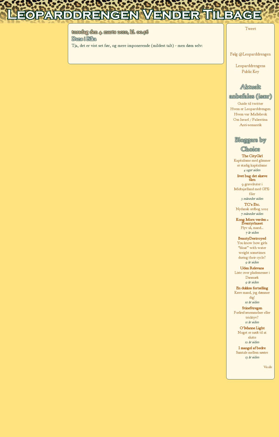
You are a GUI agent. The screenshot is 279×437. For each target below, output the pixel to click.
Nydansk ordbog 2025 (252, 208)
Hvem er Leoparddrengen (250, 108)
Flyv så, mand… (252, 227)
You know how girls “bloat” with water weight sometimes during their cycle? (252, 250)
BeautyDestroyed (252, 238)
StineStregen (252, 308)
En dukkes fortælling (252, 288)
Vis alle (268, 367)
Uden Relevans (252, 268)
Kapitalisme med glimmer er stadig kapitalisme (252, 163)
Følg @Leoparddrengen (250, 54)
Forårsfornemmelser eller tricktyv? (252, 315)
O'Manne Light (252, 328)
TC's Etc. (252, 204)
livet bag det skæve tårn (252, 177)
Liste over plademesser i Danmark (252, 275)
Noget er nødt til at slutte (252, 335)
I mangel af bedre (252, 348)
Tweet (250, 28)
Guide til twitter (250, 103)
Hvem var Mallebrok (250, 114)
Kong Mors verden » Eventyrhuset (252, 221)
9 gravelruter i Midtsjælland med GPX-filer (252, 189)
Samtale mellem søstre (252, 352)
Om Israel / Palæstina (250, 119)
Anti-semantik (250, 124)
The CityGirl (252, 155)
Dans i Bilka (84, 39)
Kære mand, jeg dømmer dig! (252, 295)
